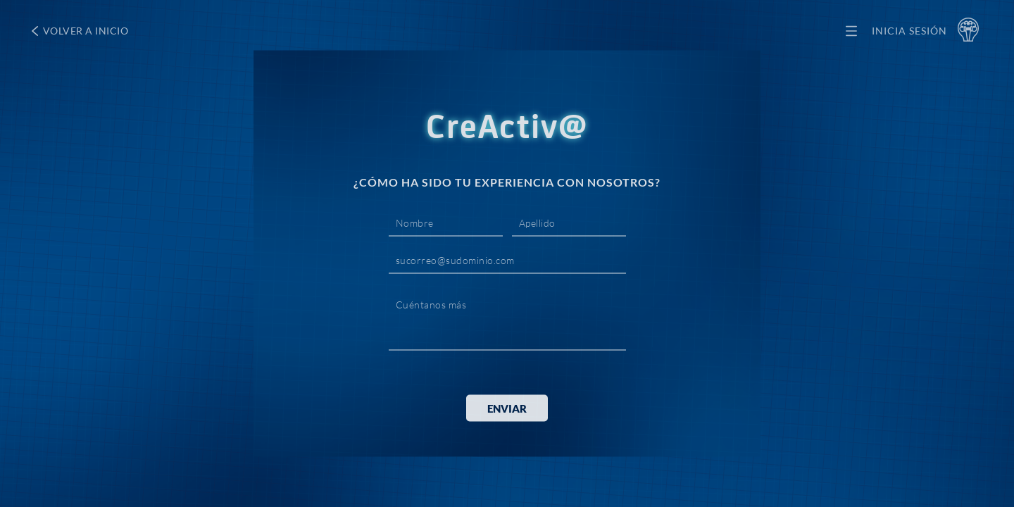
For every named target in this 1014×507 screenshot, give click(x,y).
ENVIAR (507, 408)
